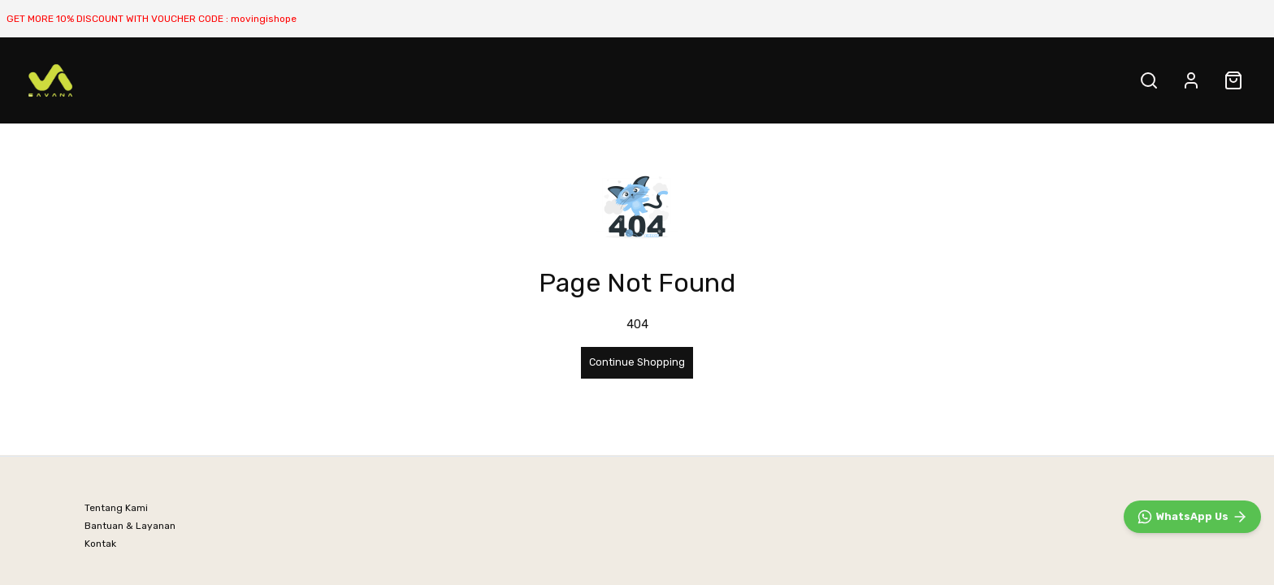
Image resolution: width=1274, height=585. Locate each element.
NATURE (220, 80)
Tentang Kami (116, 508)
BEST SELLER (133, 80)
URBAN (286, 80)
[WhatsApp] (1192, 516)
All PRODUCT (365, 80)
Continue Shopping (637, 362)
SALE (446, 80)
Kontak (100, 543)
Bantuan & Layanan (130, 525)
